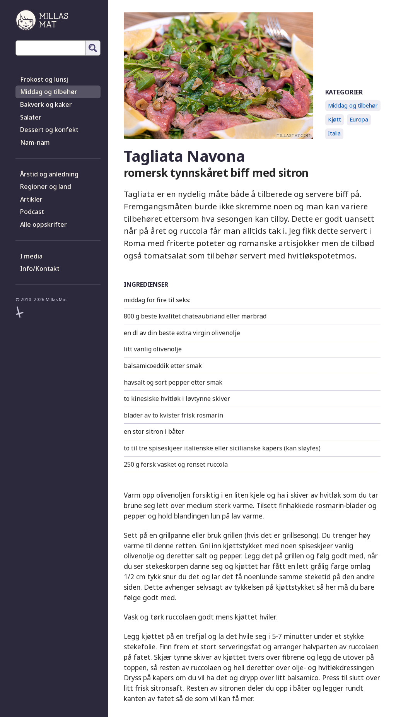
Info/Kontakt (40, 268)
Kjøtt (334, 119)
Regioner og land (45, 186)
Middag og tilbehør (48, 91)
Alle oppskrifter (43, 224)
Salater (30, 117)
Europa (359, 119)
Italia (334, 133)
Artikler (31, 199)
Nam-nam (35, 142)
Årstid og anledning (49, 174)
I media (31, 256)
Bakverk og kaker (46, 104)
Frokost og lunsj (44, 79)
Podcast (32, 211)
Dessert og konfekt (49, 129)
